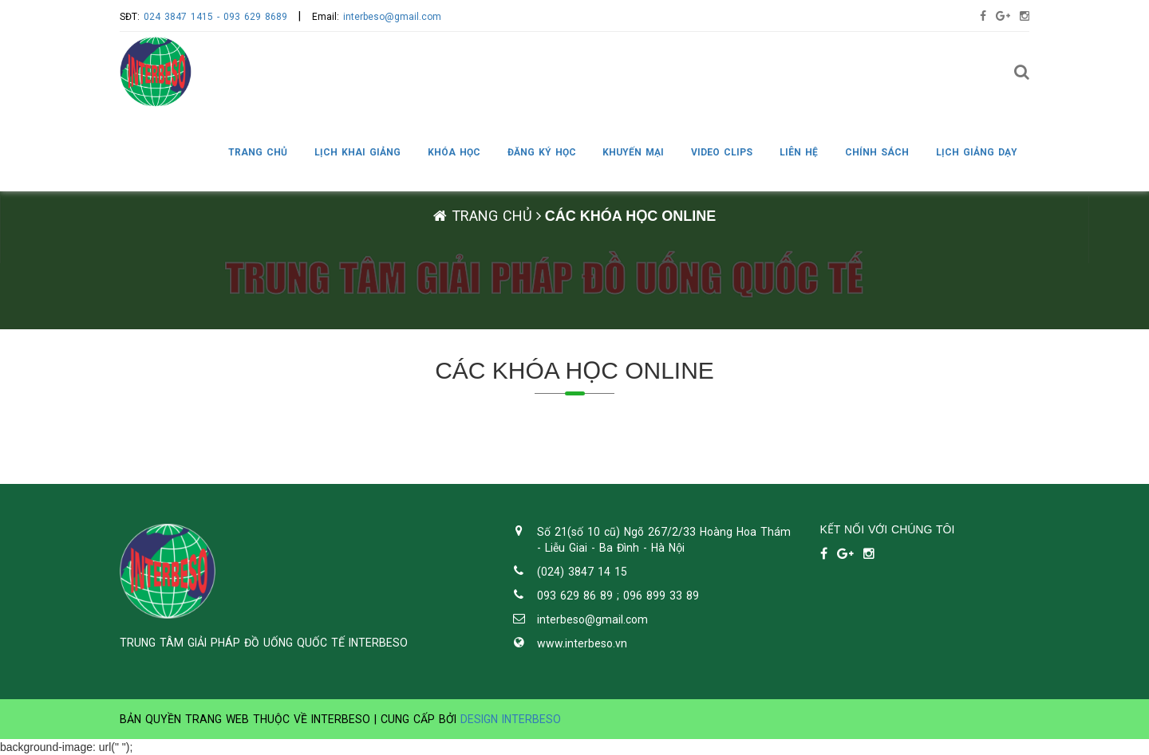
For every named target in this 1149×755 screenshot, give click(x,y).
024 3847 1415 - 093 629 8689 (215, 16)
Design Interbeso (510, 719)
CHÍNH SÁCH (877, 152)
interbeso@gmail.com (392, 16)
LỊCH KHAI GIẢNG (357, 152)
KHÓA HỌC (454, 152)
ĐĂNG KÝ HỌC (541, 152)
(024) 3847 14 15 (582, 571)
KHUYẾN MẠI (633, 152)
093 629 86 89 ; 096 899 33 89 (618, 595)
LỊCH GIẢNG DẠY (976, 152)
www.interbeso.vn (582, 643)
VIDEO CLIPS (721, 152)
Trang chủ (257, 152)
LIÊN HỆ (799, 152)
